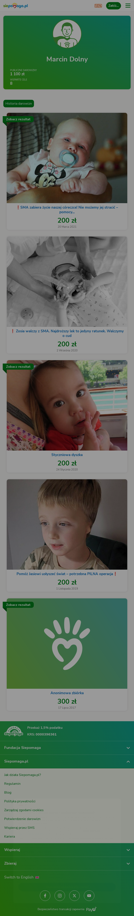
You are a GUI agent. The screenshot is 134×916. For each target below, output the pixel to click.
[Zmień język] (12, 793)
